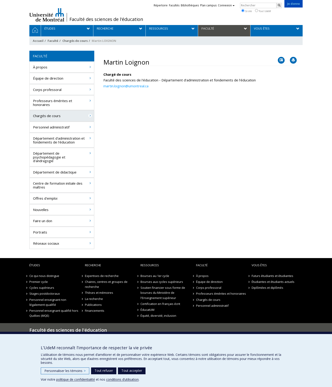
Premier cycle (38, 282)
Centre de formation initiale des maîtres (57, 185)
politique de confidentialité (75, 379)
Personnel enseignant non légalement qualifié (47, 302)
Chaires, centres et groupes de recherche (106, 284)
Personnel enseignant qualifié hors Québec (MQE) (53, 313)
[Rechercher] (279, 5)
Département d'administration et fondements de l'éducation (59, 140)
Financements (94, 311)
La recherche (94, 299)
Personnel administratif (51, 127)
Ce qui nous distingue (44, 276)
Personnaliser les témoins (65, 371)
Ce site (246, 11)
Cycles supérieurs (41, 288)
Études (34, 265)
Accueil (38, 41)
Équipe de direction (48, 78)
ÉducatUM (147, 310)
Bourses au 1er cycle (154, 276)
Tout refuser (103, 370)
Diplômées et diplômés (267, 288)
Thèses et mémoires (99, 293)
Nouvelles (41, 209)
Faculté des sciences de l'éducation (106, 19)
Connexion (226, 5)
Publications (93, 305)
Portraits (40, 232)
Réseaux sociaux (46, 243)
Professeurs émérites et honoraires (52, 102)
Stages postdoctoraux (44, 294)
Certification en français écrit (160, 304)
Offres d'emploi (45, 198)
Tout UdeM (263, 11)
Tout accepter (131, 370)
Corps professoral (47, 89)
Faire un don (42, 221)
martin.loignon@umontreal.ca (125, 86)
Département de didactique (55, 172)
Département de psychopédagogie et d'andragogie (49, 157)
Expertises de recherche (102, 276)
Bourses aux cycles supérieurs (161, 282)
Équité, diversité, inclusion (158, 316)
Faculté (53, 41)
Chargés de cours (75, 41)
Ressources (149, 265)
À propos (40, 67)
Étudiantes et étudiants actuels (273, 282)
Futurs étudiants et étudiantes (272, 276)
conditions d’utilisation (122, 379)
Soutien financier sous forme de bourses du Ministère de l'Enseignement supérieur (162, 293)
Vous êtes (259, 265)
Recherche (93, 265)
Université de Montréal (46, 15)
